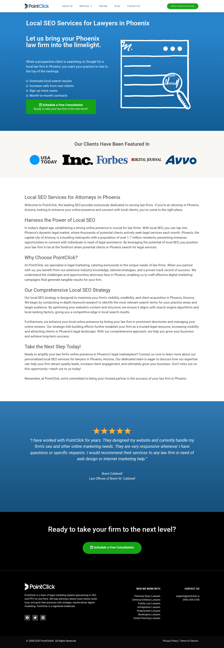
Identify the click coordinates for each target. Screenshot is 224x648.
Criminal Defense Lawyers (146, 599)
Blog (117, 6)
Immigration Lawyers (148, 607)
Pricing (103, 6)
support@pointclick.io (187, 596)
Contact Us (133, 6)
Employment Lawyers (148, 610)
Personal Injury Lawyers (147, 596)
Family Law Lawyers (149, 603)
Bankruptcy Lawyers (149, 614)
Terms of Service (189, 640)
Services (85, 6)
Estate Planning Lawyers (147, 618)
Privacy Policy (170, 640)
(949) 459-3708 (191, 599)
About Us (67, 6)
